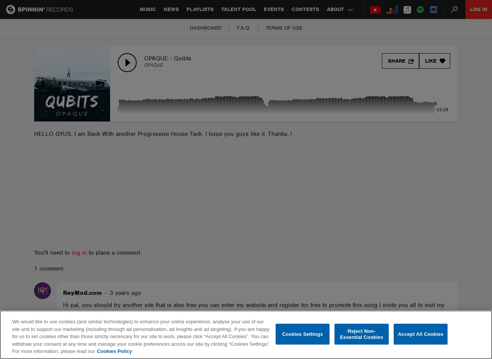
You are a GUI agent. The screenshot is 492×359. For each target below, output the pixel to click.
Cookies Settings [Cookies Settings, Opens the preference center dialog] (302, 334)
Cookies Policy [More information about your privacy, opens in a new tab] (114, 351)
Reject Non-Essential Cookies (361, 334)
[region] (246, 334)
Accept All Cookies (420, 334)
